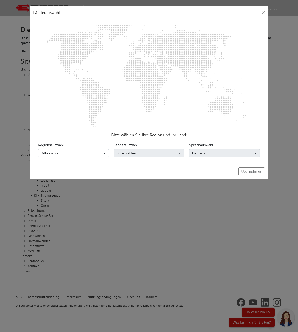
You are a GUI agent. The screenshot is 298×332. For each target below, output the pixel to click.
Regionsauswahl (51, 145)
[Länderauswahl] (149, 153)
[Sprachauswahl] (224, 153)
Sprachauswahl (201, 145)
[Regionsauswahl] (73, 153)
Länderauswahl (126, 145)
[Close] (263, 12)
